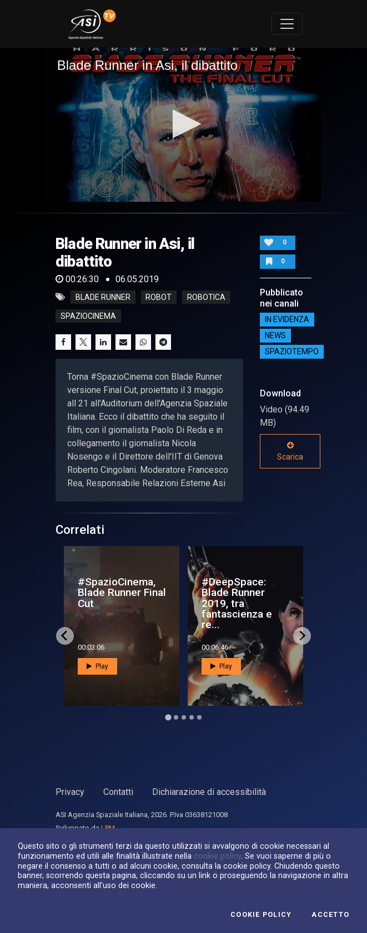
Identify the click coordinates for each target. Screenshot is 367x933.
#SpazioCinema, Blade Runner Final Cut (122, 592)
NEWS (275, 336)
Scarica (290, 451)
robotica (206, 297)
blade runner (103, 297)
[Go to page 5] (199, 717)
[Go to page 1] (168, 717)
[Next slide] (302, 636)
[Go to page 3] (184, 717)
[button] (183, 124)
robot (158, 297)
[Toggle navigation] (287, 24)
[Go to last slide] (65, 636)
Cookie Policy (260, 914)
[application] (183, 125)
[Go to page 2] (176, 717)
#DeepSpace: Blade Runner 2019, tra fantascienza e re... (237, 603)
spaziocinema (88, 316)
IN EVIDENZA (287, 319)
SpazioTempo (292, 352)
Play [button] (97, 666)
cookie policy (217, 856)
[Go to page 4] (191, 717)
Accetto (330, 914)
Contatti (118, 792)
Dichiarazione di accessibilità (209, 792)
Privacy (70, 792)
